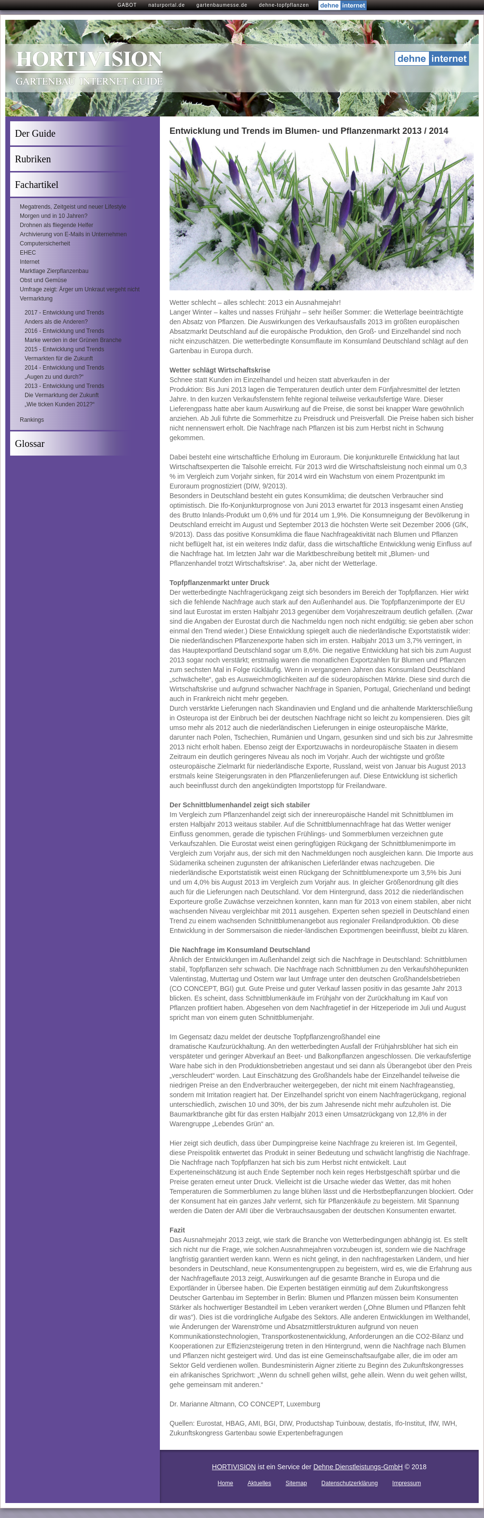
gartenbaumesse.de (222, 5)
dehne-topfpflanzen (284, 5)
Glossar (29, 443)
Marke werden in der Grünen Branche (73, 340)
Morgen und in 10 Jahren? (53, 216)
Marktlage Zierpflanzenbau (54, 271)
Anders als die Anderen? (56, 321)
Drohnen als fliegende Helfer (56, 225)
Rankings (32, 419)
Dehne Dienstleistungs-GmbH (358, 1467)
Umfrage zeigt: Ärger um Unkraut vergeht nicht (80, 289)
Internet (30, 261)
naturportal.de (166, 5)
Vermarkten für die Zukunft (59, 358)
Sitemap (296, 1483)
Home (225, 1483)
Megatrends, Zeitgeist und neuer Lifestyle (73, 206)
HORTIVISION (234, 1467)
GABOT (127, 5)
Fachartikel (36, 184)
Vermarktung (36, 298)
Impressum (406, 1483)
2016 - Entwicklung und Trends (64, 331)
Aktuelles (259, 1483)
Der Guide (35, 133)
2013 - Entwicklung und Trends (64, 386)
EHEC (28, 252)
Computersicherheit (45, 243)
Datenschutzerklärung (349, 1483)
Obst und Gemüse (43, 280)
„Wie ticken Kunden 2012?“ (60, 404)
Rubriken (33, 159)
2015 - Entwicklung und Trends (64, 349)
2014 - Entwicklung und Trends (64, 367)
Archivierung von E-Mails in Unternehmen (73, 234)
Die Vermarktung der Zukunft (62, 395)
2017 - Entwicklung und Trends (64, 312)
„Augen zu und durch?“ (54, 376)
